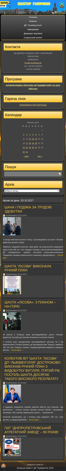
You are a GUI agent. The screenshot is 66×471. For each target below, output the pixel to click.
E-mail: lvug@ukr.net (33, 63)
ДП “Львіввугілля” (33, 25)
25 (30, 147)
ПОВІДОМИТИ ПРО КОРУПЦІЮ (32, 105)
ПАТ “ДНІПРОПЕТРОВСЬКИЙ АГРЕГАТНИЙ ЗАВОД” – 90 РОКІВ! (31, 430)
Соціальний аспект (33, 37)
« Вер (26, 156)
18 (30, 143)
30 (24, 152)
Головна (33, 17)
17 (27, 143)
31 (27, 152)
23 (24, 147)
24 (27, 147)
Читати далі (17, 350)
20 (36, 143)
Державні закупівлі (33, 33)
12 (33, 139)
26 (33, 147)
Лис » (39, 156)
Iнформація (33, 29)
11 (30, 139)
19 (33, 143)
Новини (33, 21)
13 (36, 139)
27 (36, 147)
